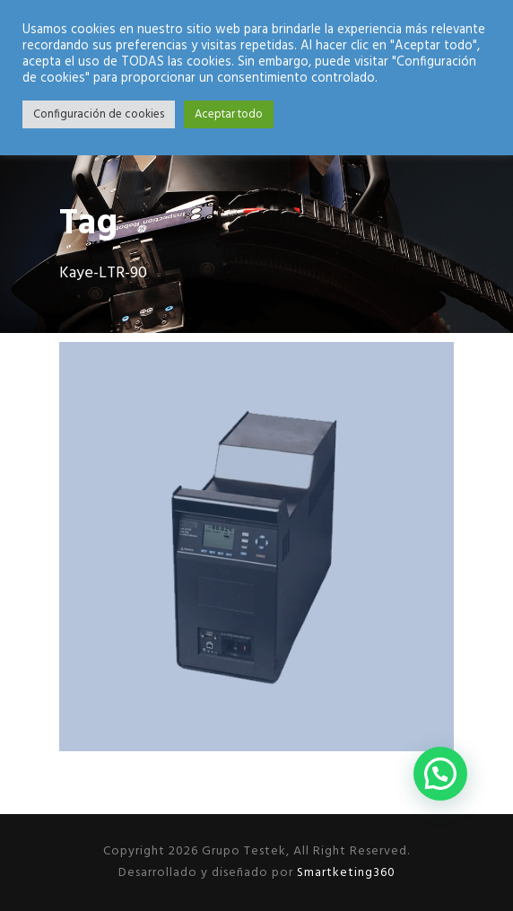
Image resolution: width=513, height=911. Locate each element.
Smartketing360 (344, 873)
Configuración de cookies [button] (98, 114)
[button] (440, 774)
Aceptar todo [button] (229, 114)
